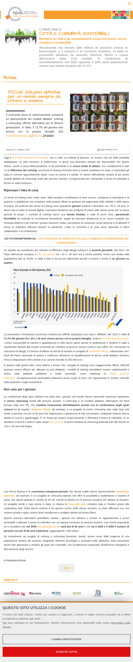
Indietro (66, 568)
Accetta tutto (66, 651)
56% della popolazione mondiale (30, 157)
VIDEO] (37, 135)
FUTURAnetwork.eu (18, 135)
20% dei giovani (46, 254)
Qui (5, 622)
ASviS (46, 29)
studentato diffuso (99, 351)
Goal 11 (56, 29)
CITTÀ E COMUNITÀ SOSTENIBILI (74, 34)
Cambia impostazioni (66, 639)
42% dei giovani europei (115, 338)
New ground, (56, 422)
